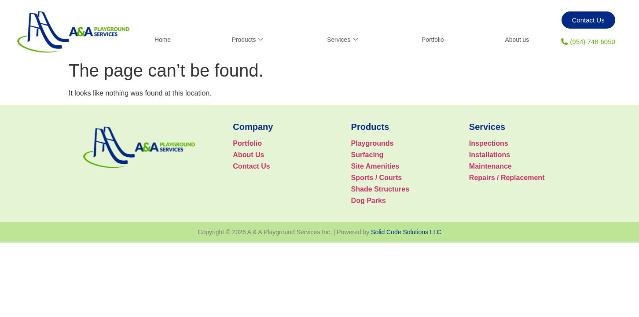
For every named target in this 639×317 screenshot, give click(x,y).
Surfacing (367, 154)
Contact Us (251, 166)
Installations (489, 154)
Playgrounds (372, 143)
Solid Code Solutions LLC (406, 232)
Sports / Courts (376, 177)
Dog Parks (368, 200)
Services (342, 40)
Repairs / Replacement (507, 177)
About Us (248, 154)
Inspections (488, 143)
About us (516, 39)
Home (163, 39)
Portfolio (432, 39)
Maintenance (490, 166)
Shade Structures (380, 189)
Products (247, 40)
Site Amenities (375, 166)
